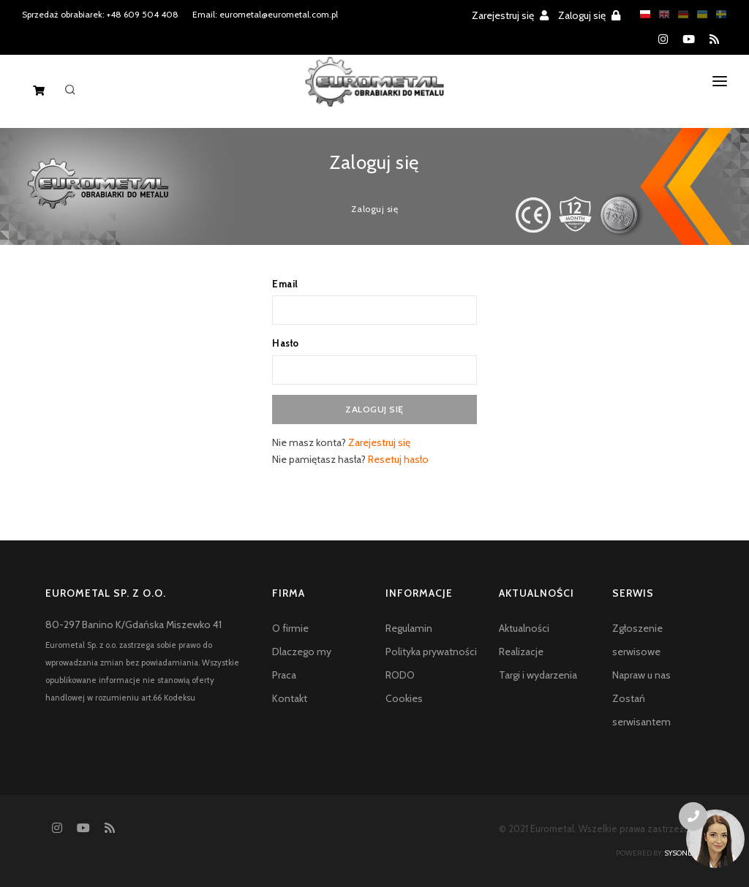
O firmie (290, 628)
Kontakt (289, 698)
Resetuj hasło (398, 459)
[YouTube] (688, 39)
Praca (284, 675)
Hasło (285, 343)
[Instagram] (663, 39)
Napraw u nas (641, 675)
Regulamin (408, 628)
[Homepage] (375, 93)
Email (285, 284)
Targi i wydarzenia (538, 675)
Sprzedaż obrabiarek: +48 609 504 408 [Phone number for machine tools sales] (100, 14)
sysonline (684, 853)
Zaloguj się (589, 15)
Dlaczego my (301, 651)
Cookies (404, 698)
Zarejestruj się (510, 15)
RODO (400, 675)
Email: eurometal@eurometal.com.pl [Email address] (265, 14)
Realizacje (521, 651)
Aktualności (524, 628)
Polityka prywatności (431, 651)
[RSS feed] (714, 39)
